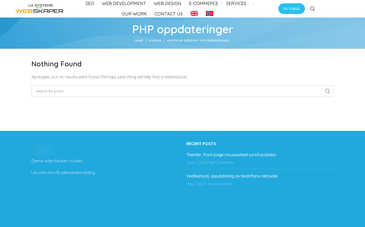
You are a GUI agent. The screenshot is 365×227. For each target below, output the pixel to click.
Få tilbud (291, 11)
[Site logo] (39, 10)
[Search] (312, 11)
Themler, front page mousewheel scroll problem (231, 160)
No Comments (221, 168)
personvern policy (78, 177)
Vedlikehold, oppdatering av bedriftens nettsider (232, 181)
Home (139, 46)
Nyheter (155, 46)
